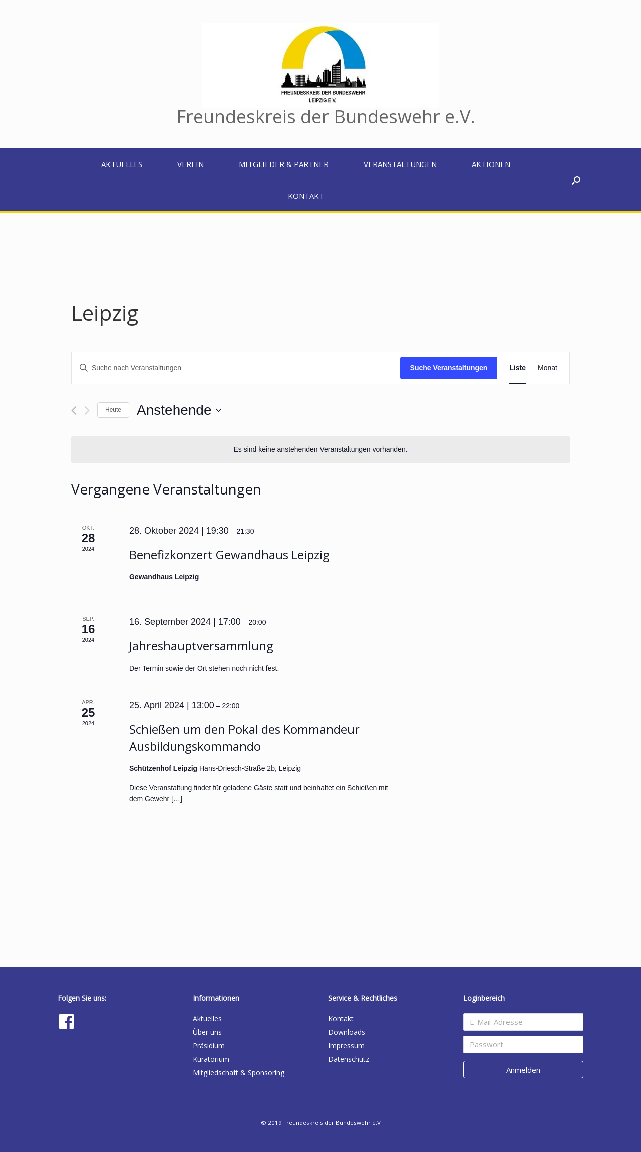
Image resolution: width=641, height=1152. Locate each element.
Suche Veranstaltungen (449, 368)
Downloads (346, 1032)
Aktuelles (121, 164)
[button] (576, 179)
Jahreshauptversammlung (201, 645)
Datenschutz (348, 1059)
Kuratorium (211, 1059)
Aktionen (491, 164)
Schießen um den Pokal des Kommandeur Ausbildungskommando (244, 737)
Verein (190, 164)
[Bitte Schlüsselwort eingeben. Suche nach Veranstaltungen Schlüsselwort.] (236, 368)
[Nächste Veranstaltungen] (87, 410)
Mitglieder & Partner (284, 164)
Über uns (207, 1032)
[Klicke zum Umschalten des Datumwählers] (179, 410)
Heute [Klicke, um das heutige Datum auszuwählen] (113, 409)
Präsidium (209, 1045)
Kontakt (306, 196)
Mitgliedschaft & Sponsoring (238, 1072)
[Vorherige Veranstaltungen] (74, 410)
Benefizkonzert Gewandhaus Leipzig (229, 554)
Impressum (346, 1045)
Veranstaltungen (400, 164)
